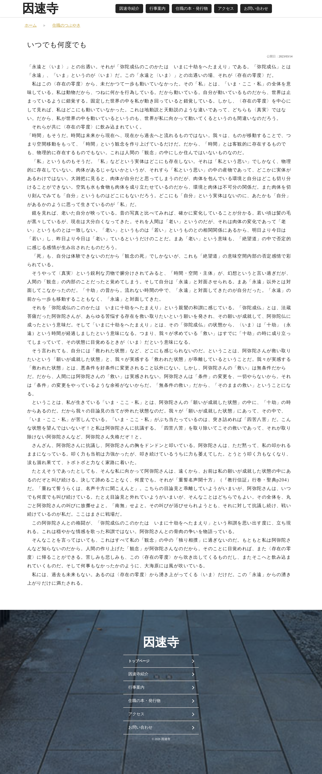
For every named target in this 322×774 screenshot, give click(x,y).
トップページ (138, 661)
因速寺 (40, 8)
